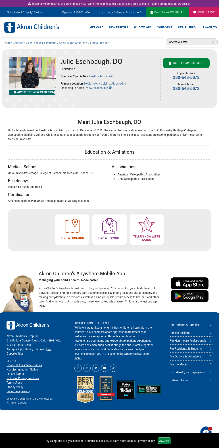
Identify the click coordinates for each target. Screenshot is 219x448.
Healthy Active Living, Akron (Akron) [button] (106, 83)
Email (28, 345)
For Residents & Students (186, 348)
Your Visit (164, 27)
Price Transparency (18, 391)
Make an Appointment (186, 63)
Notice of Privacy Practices (23, 378)
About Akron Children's (73, 43)
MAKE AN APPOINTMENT (168, 12)
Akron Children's (15, 43)
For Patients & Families (184, 325)
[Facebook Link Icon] (78, 368)
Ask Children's (134, 12)
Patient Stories (179, 380)
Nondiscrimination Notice (22, 369)
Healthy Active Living (102, 76)
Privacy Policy (15, 387)
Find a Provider (99, 43)
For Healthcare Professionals (188, 340)
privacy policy (146, 441)
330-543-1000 (15, 345)
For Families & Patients (42, 43)
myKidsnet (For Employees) (187, 372)
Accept (164, 441)
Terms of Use (14, 382)
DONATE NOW (204, 12)
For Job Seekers (179, 333)
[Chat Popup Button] (206, 432)
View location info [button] (99, 88)
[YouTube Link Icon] (104, 368)
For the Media (178, 364)
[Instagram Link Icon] (87, 368)
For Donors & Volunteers (185, 356)
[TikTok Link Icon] (113, 368)
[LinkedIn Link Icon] (95, 368)
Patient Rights (15, 374)
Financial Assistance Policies (24, 365)
